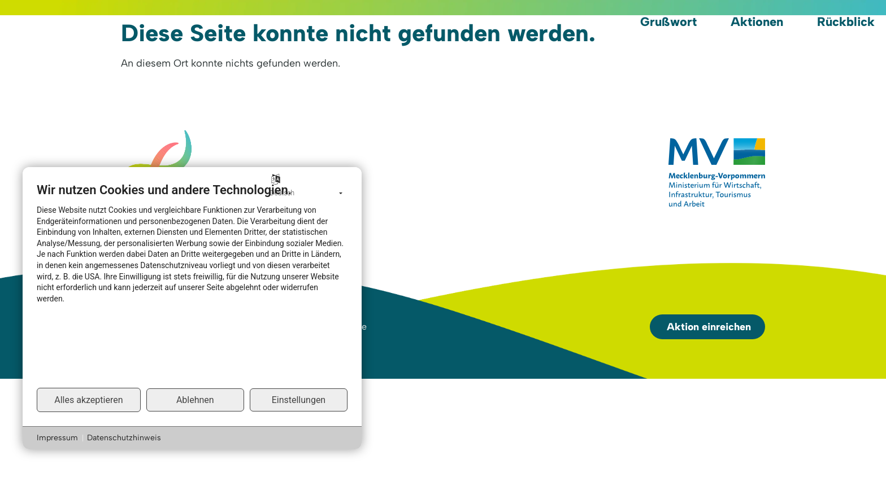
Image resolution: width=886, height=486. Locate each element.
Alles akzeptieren (88, 400)
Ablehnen (195, 400)
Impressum (57, 438)
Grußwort (668, 21)
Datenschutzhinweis (124, 438)
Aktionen (757, 21)
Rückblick (846, 21)
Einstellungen (299, 400)
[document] (192, 284)
